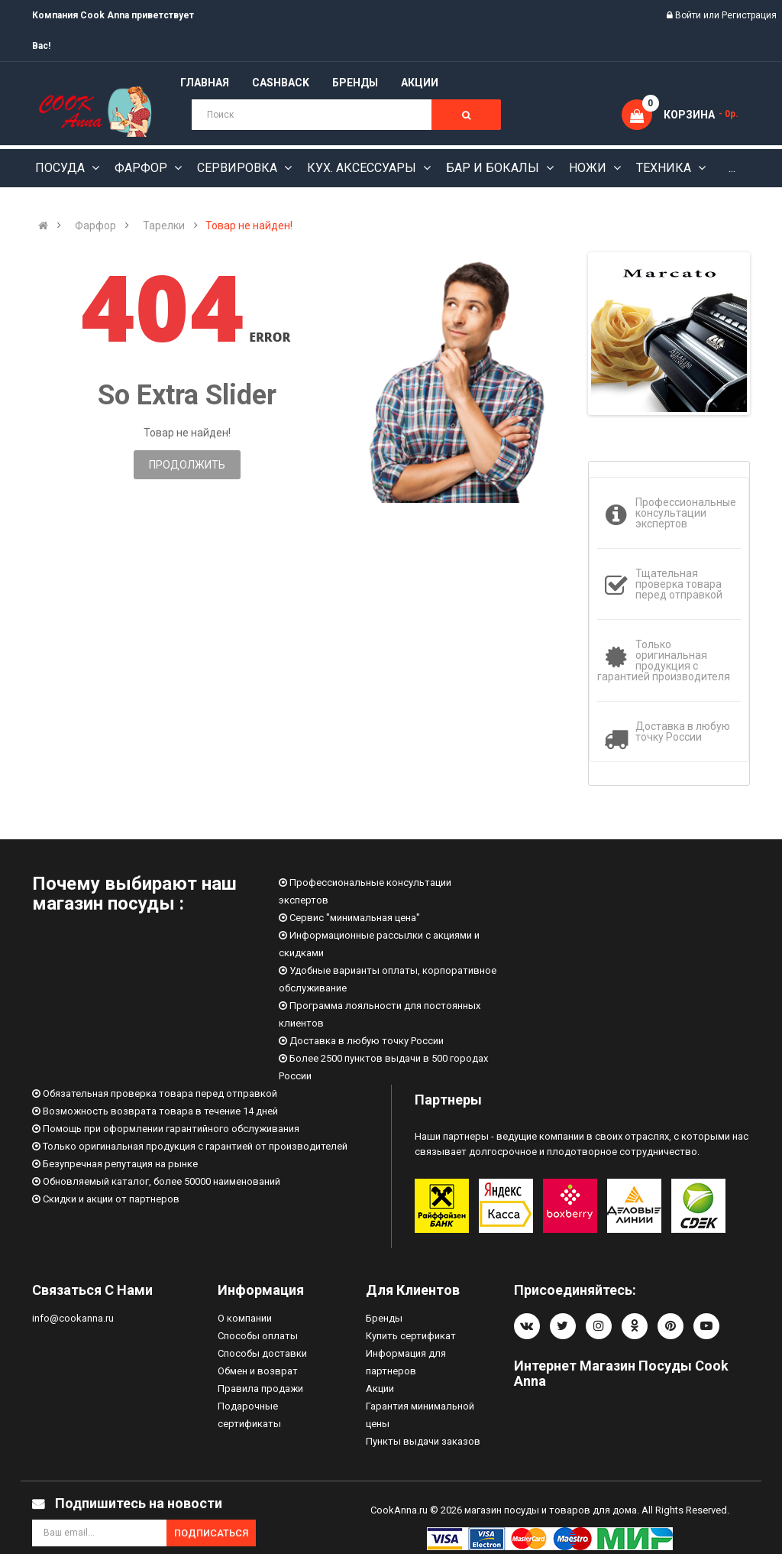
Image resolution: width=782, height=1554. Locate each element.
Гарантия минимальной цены (420, 1414)
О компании (245, 1318)
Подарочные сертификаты (249, 1414)
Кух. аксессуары (363, 168)
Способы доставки (262, 1353)
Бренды (384, 1318)
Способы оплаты (258, 1336)
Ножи (589, 168)
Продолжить (187, 465)
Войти (689, 15)
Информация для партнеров (406, 1362)
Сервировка (238, 168)
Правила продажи (260, 1388)
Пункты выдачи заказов (423, 1441)
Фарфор (142, 168)
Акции (380, 1388)
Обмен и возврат (258, 1371)
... (732, 168)
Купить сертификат (411, 1336)
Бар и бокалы (494, 168)
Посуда (61, 168)
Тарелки (164, 225)
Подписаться (211, 1533)
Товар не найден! (248, 225)
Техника (665, 168)
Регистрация (749, 15)
